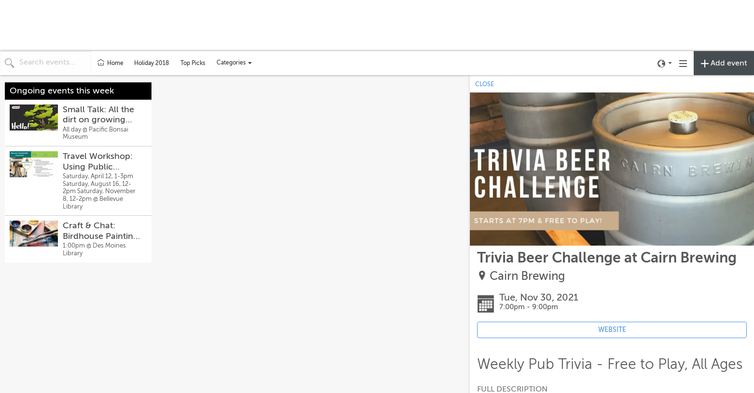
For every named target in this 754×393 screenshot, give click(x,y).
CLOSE (484, 84)
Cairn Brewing (527, 276)
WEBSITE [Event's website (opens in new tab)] (612, 329)
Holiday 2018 (151, 63)
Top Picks (192, 63)
